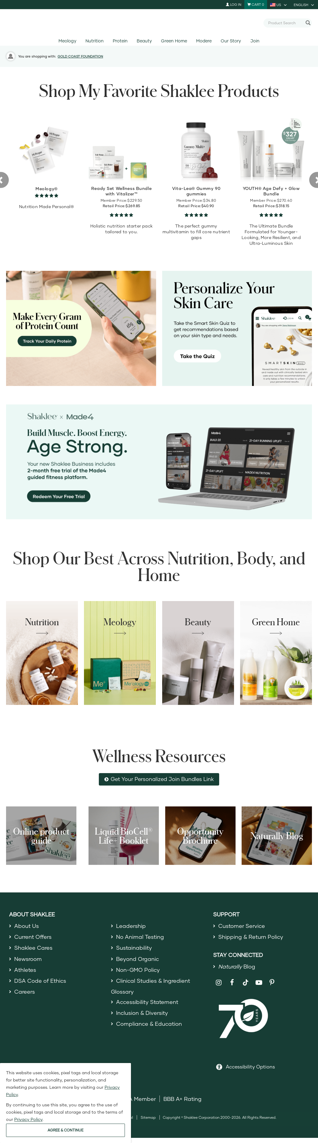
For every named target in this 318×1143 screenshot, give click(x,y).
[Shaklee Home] (159, 23)
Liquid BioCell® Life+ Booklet (123, 835)
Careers (24, 991)
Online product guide (41, 835)
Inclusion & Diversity (142, 1012)
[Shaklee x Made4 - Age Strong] (159, 462)
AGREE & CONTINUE (65, 1130)
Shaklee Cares (33, 947)
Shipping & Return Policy (250, 936)
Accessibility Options (250, 1066)
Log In (233, 4)
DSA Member (138, 1098)
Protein (120, 40)
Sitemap (148, 1117)
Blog (236, 966)
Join (254, 40)
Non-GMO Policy (138, 969)
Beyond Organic (137, 958)
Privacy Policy (28, 1119)
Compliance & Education (149, 1023)
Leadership (131, 925)
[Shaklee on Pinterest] (272, 982)
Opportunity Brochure (200, 835)
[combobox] (285, 22)
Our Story (231, 40)
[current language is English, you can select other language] (304, 4)
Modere (204, 40)
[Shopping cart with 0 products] (255, 4)
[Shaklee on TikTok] (245, 979)
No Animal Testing (140, 936)
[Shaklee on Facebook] (232, 982)
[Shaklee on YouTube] (259, 982)
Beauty (144, 40)
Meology (67, 40)
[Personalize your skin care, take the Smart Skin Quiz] (237, 328)
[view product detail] (46, 148)
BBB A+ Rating (182, 1098)
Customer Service (241, 925)
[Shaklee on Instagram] (219, 982)
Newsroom (28, 958)
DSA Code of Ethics (40, 980)
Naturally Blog (276, 835)
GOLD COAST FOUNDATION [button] (80, 56)
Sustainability (134, 947)
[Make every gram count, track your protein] (81, 328)
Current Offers (33, 936)
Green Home (174, 40)
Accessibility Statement (147, 1001)
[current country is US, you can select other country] (279, 4)
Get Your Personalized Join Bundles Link (162, 779)
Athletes (25, 969)
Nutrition (94, 40)
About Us (26, 925)
